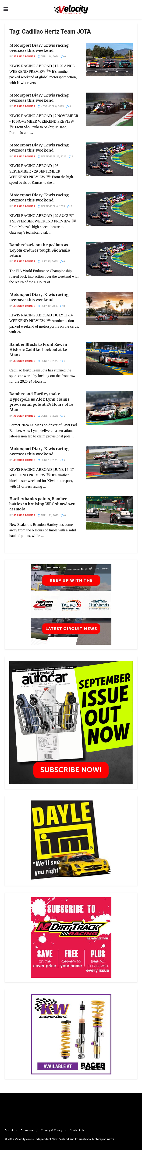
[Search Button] (136, 9)
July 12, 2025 (47, 306)
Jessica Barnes (24, 57)
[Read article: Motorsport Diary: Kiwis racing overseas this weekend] (109, 59)
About (9, 1130)
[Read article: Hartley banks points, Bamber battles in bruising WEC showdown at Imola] (109, 513)
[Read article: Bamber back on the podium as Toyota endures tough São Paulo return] (109, 259)
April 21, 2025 (48, 515)
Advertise (27, 1130)
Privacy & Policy (51, 1130)
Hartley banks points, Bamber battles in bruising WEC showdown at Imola (42, 504)
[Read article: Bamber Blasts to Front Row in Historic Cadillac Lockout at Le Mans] (109, 358)
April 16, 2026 (48, 57)
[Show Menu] (6, 9)
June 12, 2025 (48, 416)
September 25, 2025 (52, 157)
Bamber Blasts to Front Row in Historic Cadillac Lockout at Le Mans (38, 349)
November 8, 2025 (51, 106)
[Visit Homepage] (71, 9)
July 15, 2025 (47, 261)
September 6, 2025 (51, 206)
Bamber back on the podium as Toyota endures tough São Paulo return (39, 250)
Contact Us (77, 1130)
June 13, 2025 (48, 361)
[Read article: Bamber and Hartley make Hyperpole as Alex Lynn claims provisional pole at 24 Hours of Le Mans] (109, 408)
